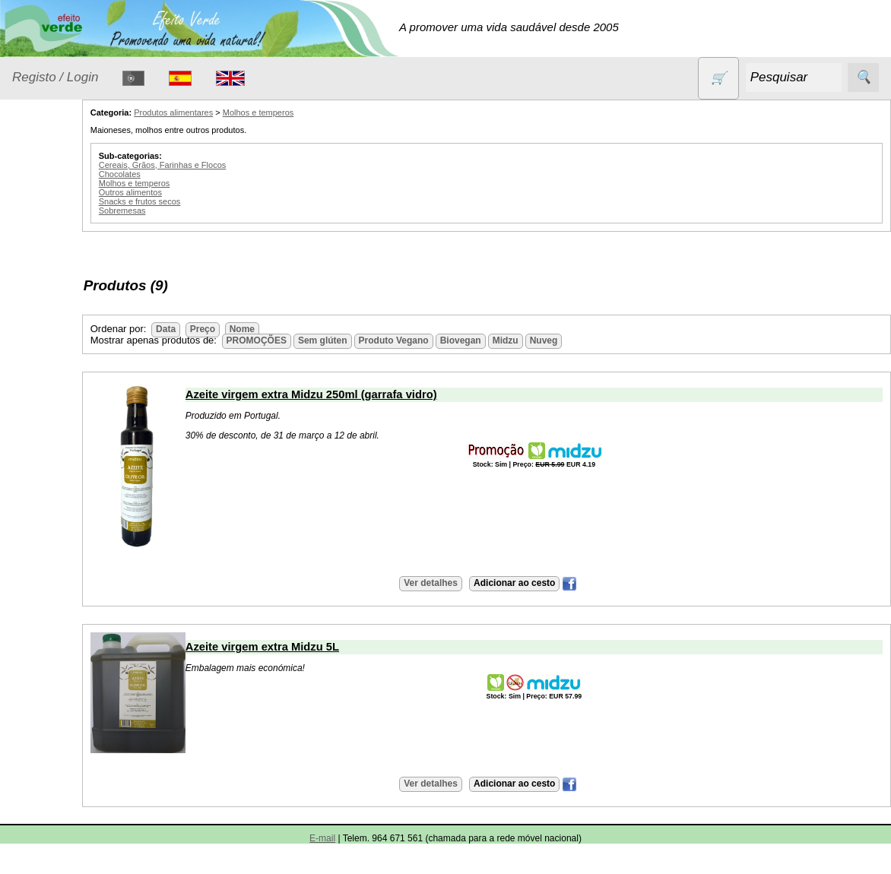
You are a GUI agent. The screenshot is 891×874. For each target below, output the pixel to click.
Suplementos (63, 675)
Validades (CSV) (90, 782)
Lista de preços (87, 757)
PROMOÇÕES (68, 570)
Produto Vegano (464, 340)
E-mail (322, 838)
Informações (43, 850)
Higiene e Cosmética (57, 381)
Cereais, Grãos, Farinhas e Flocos (232, 164)
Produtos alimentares (60, 486)
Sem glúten (59, 600)
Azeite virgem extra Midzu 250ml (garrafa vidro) (381, 394)
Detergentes (61, 297)
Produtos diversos (53, 533)
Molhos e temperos (328, 112)
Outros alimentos (200, 192)
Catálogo (35, 714)
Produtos (35, 200)
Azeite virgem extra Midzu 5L (332, 647)
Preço (272, 329)
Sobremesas (192, 210)
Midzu (575, 340)
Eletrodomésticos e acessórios (74, 335)
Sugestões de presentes (65, 637)
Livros (45, 419)
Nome (312, 329)
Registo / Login (55, 77)
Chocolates (190, 174)
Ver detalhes (466, 583)
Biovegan (530, 340)
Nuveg (614, 340)
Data (236, 329)
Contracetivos (65, 267)
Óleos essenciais (73, 448)
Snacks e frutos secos (210, 201)
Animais (50, 239)
